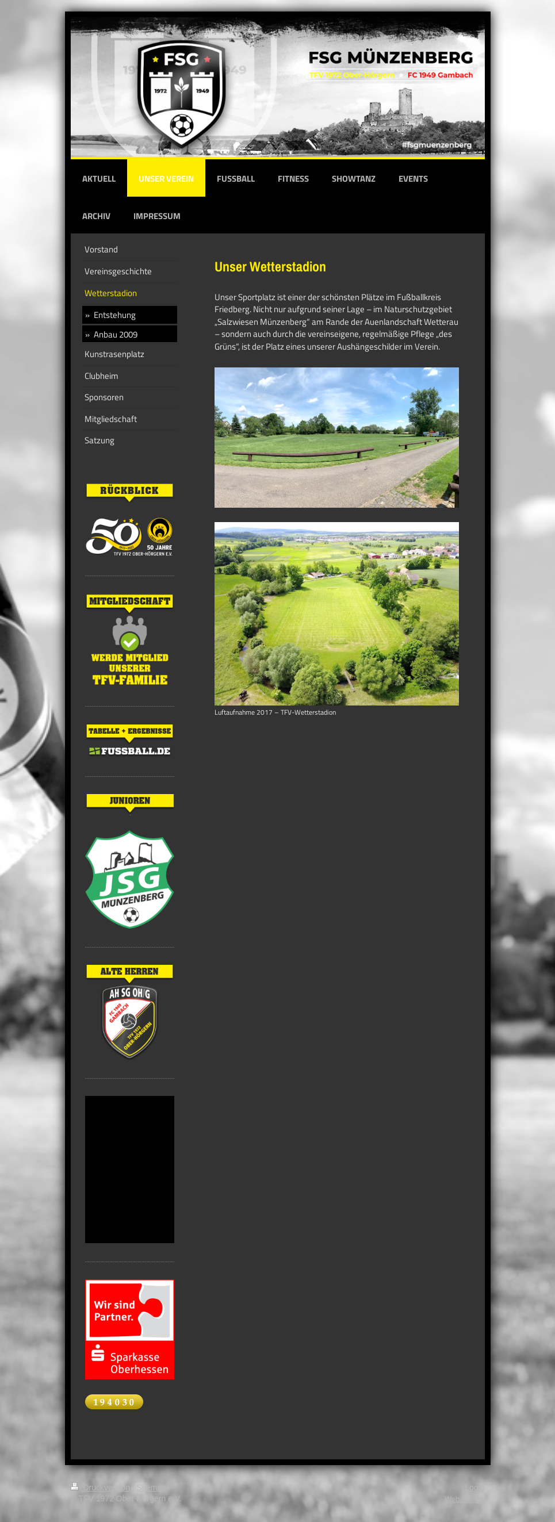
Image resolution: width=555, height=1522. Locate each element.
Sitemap (151, 1487)
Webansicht (465, 1499)
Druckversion (101, 1487)
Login (474, 1487)
